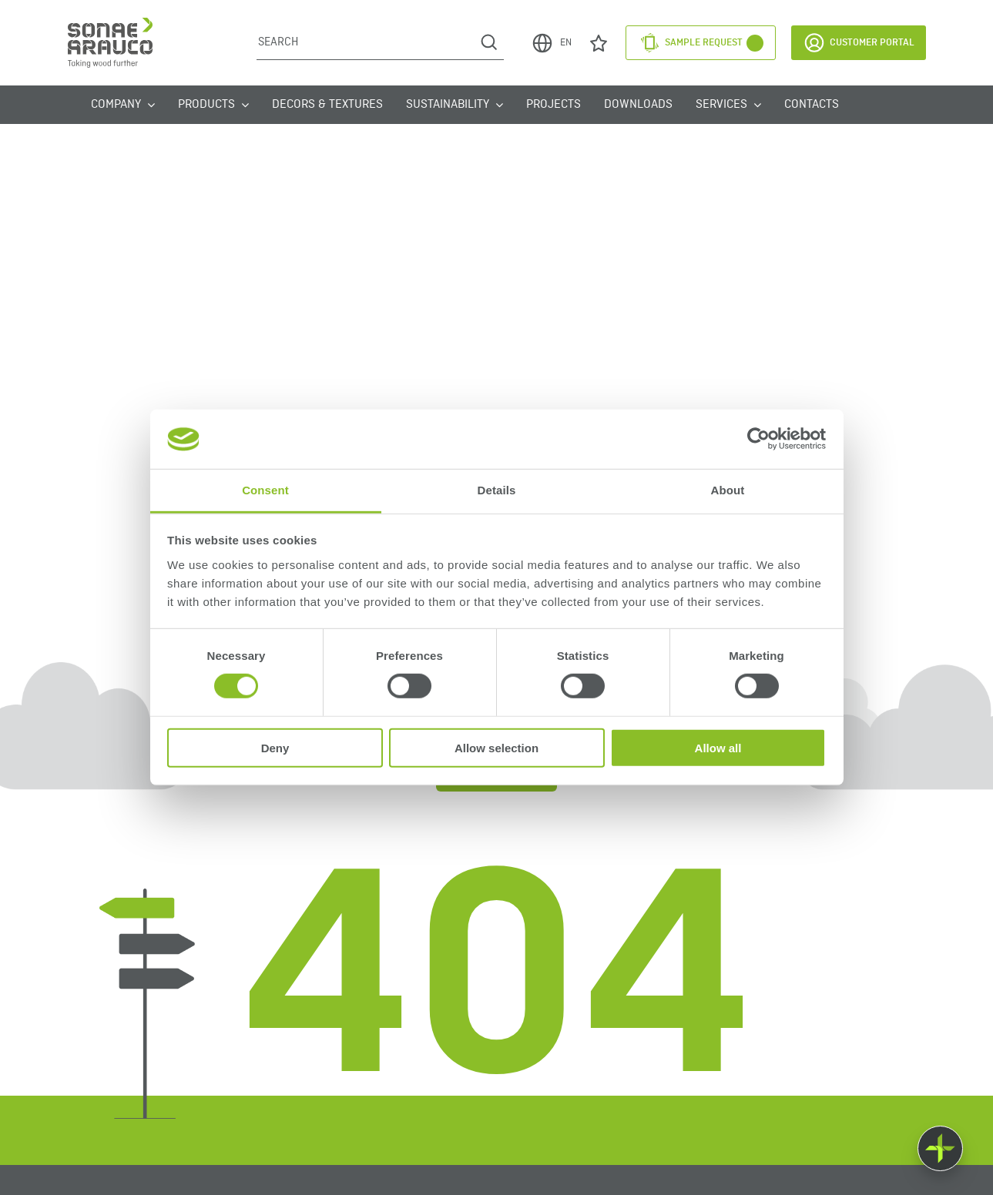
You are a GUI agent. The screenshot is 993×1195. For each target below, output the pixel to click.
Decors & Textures (327, 104)
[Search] (366, 42)
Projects (553, 104)
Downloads (638, 104)
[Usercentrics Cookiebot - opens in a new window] (758, 438)
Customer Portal (858, 43)
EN (551, 43)
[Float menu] (940, 1148)
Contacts (811, 104)
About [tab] (728, 490)
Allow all (718, 747)
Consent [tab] (265, 490)
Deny (275, 747)
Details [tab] (497, 490)
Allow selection (496, 747)
